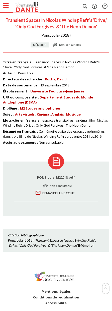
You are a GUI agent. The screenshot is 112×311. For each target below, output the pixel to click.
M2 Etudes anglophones (40, 108)
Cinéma (43, 114)
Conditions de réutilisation (56, 297)
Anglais (57, 114)
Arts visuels (25, 114)
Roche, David (56, 79)
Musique (73, 114)
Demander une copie (58, 193)
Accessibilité (56, 303)
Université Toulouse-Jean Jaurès (57, 91)
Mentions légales (56, 291)
